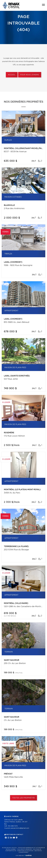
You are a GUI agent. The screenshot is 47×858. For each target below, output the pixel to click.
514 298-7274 (13, 826)
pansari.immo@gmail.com (20, 828)
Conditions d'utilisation (25, 850)
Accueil (11, 75)
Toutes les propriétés (23, 798)
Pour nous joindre (29, 75)
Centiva (28, 855)
